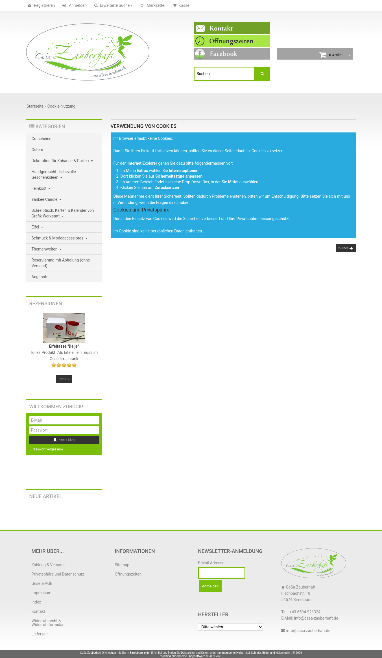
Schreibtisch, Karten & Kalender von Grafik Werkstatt (63, 213)
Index (36, 602)
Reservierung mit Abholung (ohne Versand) (61, 263)
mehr (63, 379)
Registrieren (40, 5)
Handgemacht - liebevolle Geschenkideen (54, 174)
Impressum (41, 593)
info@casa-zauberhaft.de (308, 630)
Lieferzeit (40, 634)
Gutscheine (41, 138)
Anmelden (73, 5)
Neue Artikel (45, 496)
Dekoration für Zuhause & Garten (62, 160)
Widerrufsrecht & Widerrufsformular (48, 622)
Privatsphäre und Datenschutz (58, 574)
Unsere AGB (42, 583)
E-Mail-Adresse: (211, 563)
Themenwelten (47, 249)
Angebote (40, 276)
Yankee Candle (47, 199)
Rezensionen (45, 303)
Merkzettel (151, 5)
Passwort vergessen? (48, 449)
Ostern (37, 149)
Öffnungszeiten (128, 574)
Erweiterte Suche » (112, 5)
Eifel (37, 227)
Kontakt (38, 611)
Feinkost (41, 188)
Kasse (180, 5)
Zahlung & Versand (48, 565)
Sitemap (122, 565)
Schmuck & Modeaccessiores (60, 238)
